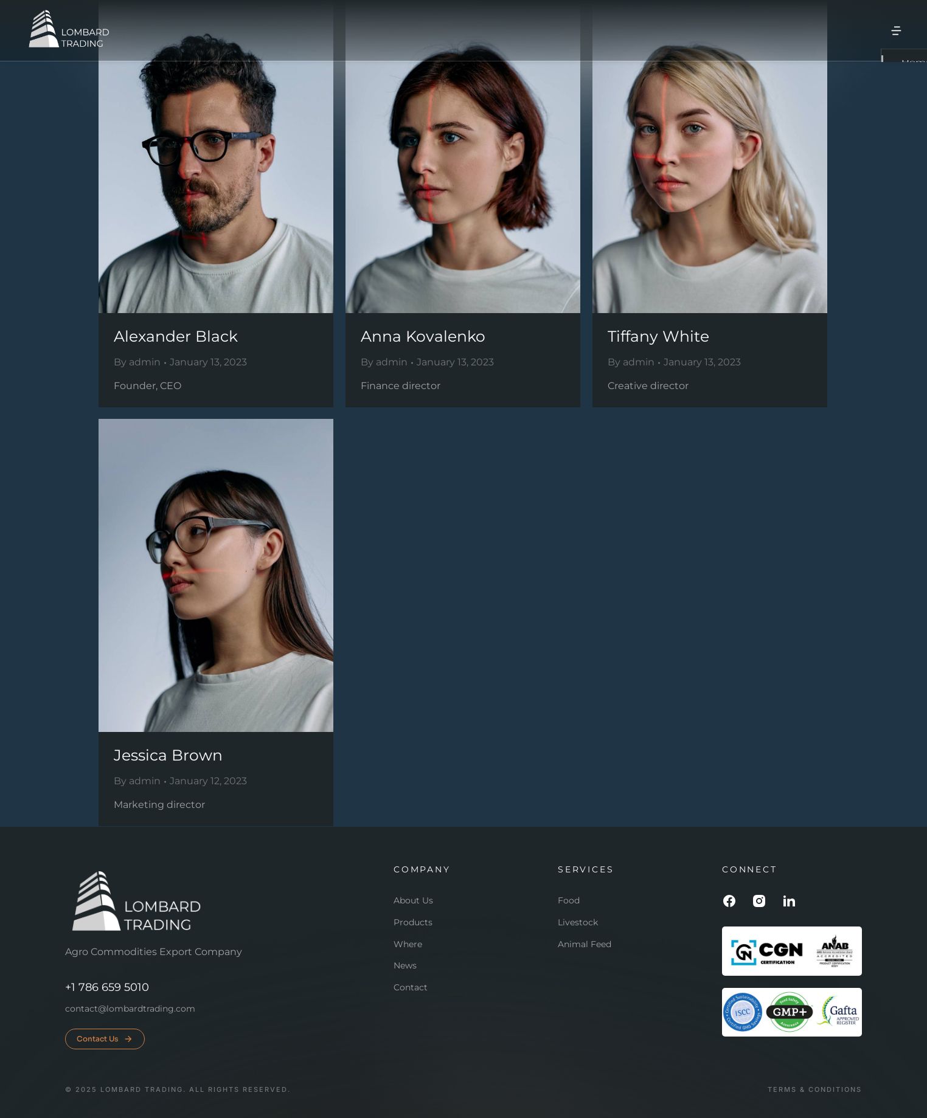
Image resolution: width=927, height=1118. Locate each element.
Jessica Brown (168, 755)
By (137, 362)
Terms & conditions (815, 1090)
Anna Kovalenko (423, 336)
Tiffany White (658, 336)
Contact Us (105, 1039)
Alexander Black (176, 336)
